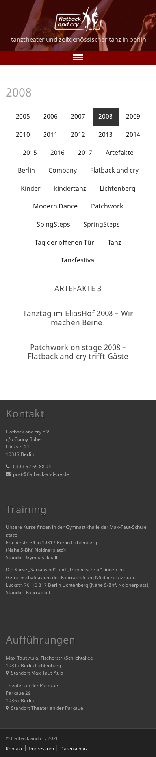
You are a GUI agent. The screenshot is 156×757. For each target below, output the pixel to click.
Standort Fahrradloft (28, 592)
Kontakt (14, 748)
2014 (133, 134)
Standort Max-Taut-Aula (34, 673)
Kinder (31, 188)
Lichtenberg (118, 188)
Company (62, 170)
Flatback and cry (114, 170)
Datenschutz (74, 748)
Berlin (26, 170)
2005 (23, 116)
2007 (78, 116)
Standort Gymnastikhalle (33, 557)
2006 (50, 116)
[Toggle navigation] (78, 58)
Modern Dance (55, 206)
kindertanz (70, 188)
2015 (30, 152)
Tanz (114, 242)
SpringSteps (102, 224)
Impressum (41, 748)
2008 (105, 116)
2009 (133, 116)
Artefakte (120, 152)
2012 (78, 134)
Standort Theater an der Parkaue (44, 708)
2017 (85, 152)
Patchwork (107, 206)
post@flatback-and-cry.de (41, 474)
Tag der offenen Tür (64, 242)
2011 (50, 134)
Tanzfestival (78, 260)
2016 (57, 152)
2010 (23, 134)
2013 (105, 134)
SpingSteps (53, 224)
